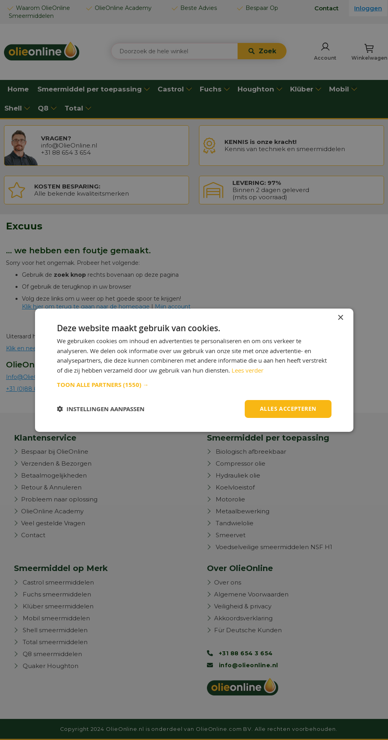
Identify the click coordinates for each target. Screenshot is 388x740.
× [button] (340, 317)
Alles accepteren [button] (288, 408)
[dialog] (194, 370)
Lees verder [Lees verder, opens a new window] (247, 370)
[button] (194, 384)
